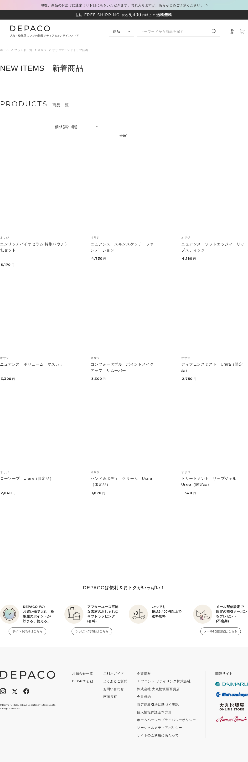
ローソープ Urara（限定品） (27, 479)
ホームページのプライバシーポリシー (166, 720)
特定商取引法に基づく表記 (158, 704)
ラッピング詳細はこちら (91, 631)
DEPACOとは (83, 681)
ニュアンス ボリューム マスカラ (31, 364)
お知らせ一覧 (82, 673)
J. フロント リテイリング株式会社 (164, 681)
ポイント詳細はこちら (27, 631)
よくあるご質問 (115, 681)
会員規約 (144, 697)
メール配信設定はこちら (220, 631)
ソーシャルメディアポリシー (159, 728)
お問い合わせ (113, 689)
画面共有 (110, 697)
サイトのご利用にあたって (158, 735)
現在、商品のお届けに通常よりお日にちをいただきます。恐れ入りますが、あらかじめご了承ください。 (122, 5)
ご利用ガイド (113, 673)
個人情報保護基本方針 (154, 712)
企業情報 (144, 673)
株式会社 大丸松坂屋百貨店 (158, 689)
